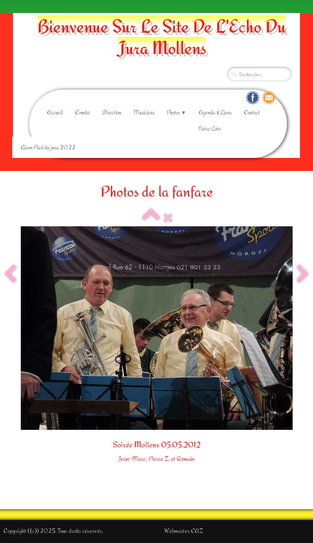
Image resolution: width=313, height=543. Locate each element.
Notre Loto (209, 128)
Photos (176, 112)
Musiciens (144, 112)
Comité (82, 112)
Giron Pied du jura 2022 (48, 147)
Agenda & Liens (214, 112)
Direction (111, 112)
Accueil (55, 112)
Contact (252, 112)
